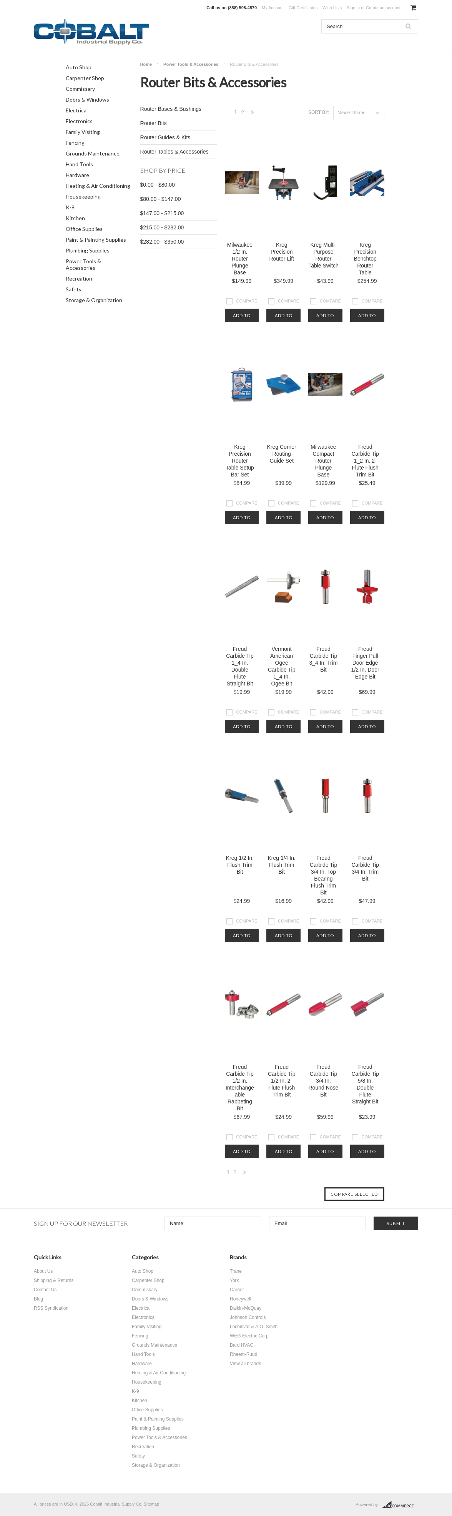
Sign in (353, 7)
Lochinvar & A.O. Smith (254, 1326)
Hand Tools (79, 164)
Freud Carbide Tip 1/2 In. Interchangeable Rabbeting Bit (240, 1088)
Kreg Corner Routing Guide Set (281, 454)
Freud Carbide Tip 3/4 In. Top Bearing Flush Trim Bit (323, 875)
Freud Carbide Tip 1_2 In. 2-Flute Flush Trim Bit (365, 461)
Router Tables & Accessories (174, 152)
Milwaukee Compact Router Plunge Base (323, 461)
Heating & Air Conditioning (98, 185)
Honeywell (240, 1299)
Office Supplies (84, 229)
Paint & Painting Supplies (96, 239)
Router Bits (153, 123)
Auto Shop (78, 67)
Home (146, 64)
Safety (73, 289)
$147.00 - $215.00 (162, 213)
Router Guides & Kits (165, 137)
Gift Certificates (303, 7)
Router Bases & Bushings (171, 109)
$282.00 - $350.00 (162, 242)
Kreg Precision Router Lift (281, 252)
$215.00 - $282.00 (162, 227)
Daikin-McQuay (245, 1308)
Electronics (79, 121)
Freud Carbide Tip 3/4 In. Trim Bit (365, 868)
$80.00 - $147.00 (160, 199)
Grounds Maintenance (93, 153)
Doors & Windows (87, 99)
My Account (273, 7)
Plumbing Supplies (88, 250)
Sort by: (318, 112)
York (234, 1280)
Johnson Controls (248, 1317)
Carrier (237, 1289)
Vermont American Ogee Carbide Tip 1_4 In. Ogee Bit (282, 666)
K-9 (70, 207)
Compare (247, 301)
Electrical (77, 110)
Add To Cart (242, 317)
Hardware (77, 175)
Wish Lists (332, 7)
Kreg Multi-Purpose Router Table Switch (323, 255)
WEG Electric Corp (249, 1336)
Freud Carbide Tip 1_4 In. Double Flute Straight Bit (240, 666)
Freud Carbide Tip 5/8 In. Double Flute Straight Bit (365, 1084)
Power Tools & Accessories (83, 264)
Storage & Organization (94, 300)
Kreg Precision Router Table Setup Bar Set (240, 461)
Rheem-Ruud (243, 1354)
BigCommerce (400, 1505)
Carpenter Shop (85, 78)
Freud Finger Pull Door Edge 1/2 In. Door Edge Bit (365, 663)
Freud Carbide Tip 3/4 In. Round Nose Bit (324, 1081)
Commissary (80, 88)
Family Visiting (83, 132)
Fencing (75, 142)
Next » (252, 114)
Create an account (383, 7)
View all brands (245, 1363)
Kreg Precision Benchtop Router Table (365, 259)
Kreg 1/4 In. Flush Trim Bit (281, 865)
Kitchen (75, 218)
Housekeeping (83, 196)
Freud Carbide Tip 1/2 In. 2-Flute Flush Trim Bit (282, 1081)
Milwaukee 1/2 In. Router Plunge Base (240, 259)
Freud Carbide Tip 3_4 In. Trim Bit (323, 659)
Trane (236, 1271)
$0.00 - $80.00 (157, 185)
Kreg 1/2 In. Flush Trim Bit (240, 865)
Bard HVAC (241, 1345)
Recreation (79, 278)
